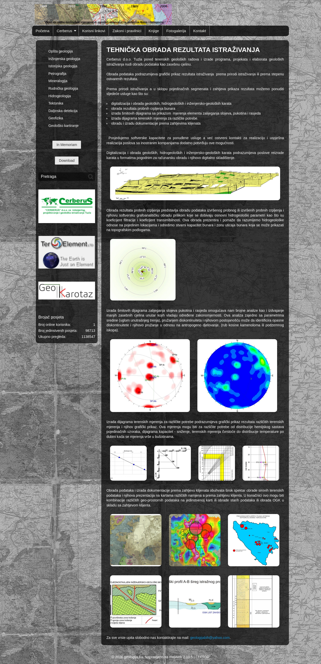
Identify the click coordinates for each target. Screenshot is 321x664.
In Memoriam (66, 145)
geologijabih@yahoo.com (209, 638)
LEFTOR (202, 657)
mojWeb (175, 657)
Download (66, 161)
